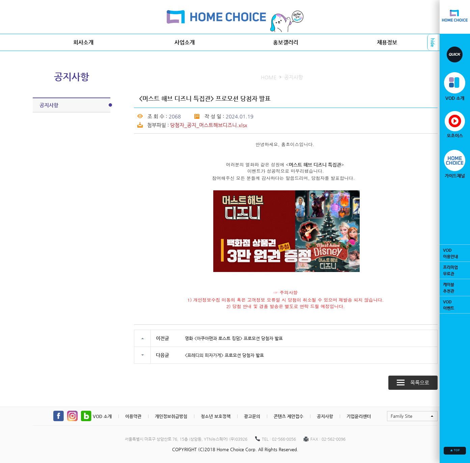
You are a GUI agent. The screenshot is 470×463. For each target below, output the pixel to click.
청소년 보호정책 (215, 416)
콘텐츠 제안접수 (288, 416)
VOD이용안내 (455, 253)
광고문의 (252, 416)
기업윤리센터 (359, 416)
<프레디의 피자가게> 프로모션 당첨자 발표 (224, 355)
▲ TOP (455, 450)
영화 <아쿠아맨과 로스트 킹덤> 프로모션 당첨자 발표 (234, 338)
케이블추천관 (455, 287)
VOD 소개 (102, 416)
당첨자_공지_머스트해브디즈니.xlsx (208, 125)
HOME (269, 77)
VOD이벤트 (455, 304)
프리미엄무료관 (455, 270)
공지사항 (74, 105)
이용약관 (133, 416)
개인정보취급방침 (171, 416)
